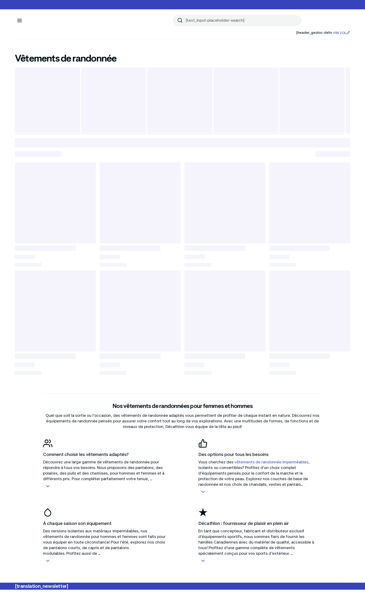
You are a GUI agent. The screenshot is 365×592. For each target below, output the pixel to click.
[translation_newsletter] (41, 588)
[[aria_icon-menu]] (19, 20)
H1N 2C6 (341, 33)
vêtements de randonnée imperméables (271, 464)
